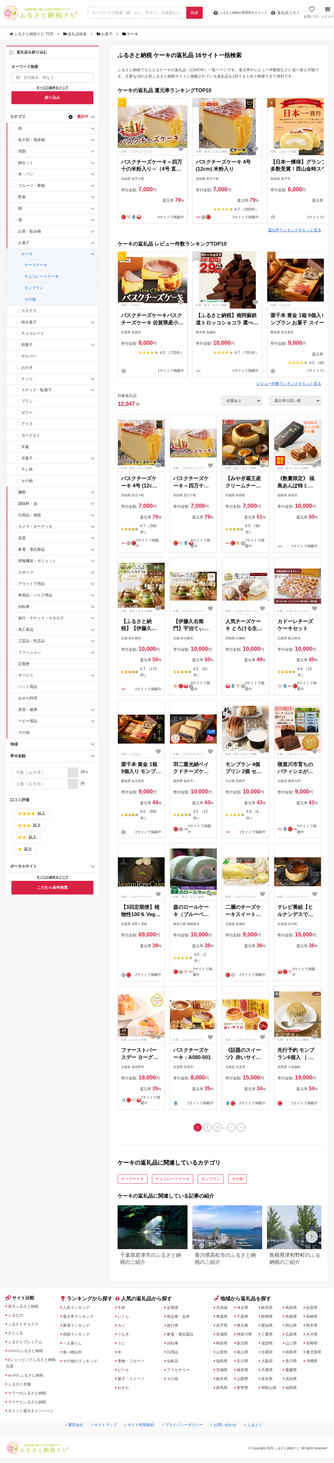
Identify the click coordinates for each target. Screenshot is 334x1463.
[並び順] (295, 400)
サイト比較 (22, 1300)
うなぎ (125, 1336)
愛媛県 (293, 1371)
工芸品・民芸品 (31, 641)
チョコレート (32, 333)
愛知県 (269, 1327)
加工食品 (25, 629)
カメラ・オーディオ (35, 526)
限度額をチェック (234, 13)
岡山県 (293, 1327)
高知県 (293, 1380)
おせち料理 (27, 698)
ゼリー (27, 412)
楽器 (22, 538)
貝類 (22, 151)
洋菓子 (27, 458)
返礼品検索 (75, 34)
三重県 (269, 1336)
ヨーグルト (30, 435)
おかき (27, 367)
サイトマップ (96, 1437)
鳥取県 (293, 1309)
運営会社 (62, 1437)
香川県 (293, 1362)
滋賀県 (269, 1345)
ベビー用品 (27, 721)
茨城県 (223, 1371)
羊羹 (25, 447)
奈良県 (269, 1380)
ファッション (29, 652)
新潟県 (243, 1345)
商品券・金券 (180, 1318)
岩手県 (223, 1327)
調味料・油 (27, 503)
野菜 (22, 197)
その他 (30, 299)
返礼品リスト (284, 12)
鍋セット (25, 162)
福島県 (223, 1362)
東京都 (243, 1327)
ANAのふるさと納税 (29, 1353)
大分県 (314, 1336)
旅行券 (174, 1327)
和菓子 (27, 345)
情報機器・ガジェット (37, 561)
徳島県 (293, 1353)
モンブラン (34, 288)
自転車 (24, 606)
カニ (122, 1327)
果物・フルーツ (133, 1362)
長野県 (243, 1389)
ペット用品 (27, 686)
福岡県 (293, 1389)
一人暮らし (74, 1345)
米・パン (25, 174)
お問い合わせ (231, 1437)
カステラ (29, 311)
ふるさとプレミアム (29, 1345)
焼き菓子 (29, 322)
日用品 (174, 1353)
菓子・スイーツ (133, 1380)
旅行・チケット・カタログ (41, 618)
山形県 (223, 1353)
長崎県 (314, 1318)
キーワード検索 (24, 67)
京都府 (269, 1353)
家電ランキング (78, 1327)
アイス (27, 424)
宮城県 (223, 1336)
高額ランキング (78, 1336)
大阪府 (269, 1362)
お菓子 (105, 34)
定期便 (24, 664)
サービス (25, 675)
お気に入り (311, 15)
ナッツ (27, 379)
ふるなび (17, 1318)
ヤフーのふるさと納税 (31, 1396)
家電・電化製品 (31, 549)
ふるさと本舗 (22, 1387)
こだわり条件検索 (52, 887)
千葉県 (243, 1318)
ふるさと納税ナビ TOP (32, 34)
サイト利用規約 (136, 1437)
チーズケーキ (35, 265)
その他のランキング (83, 1362)
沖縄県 (314, 1362)
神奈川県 (246, 1336)
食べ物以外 (74, 1353)
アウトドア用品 (31, 584)
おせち (125, 1389)
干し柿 (27, 469)
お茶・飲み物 (29, 231)
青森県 (223, 1318)
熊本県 (314, 1327)
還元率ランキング (81, 1318)
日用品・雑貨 (29, 515)
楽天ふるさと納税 (26, 1309)
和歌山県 (271, 1389)
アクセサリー (180, 1371)
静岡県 (269, 1318)
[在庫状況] (241, 400)
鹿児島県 (316, 1353)
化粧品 (174, 1362)
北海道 (223, 1309)
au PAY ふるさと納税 (29, 1378)
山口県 (293, 1345)
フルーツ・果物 (31, 185)
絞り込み (52, 97)
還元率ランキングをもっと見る (294, 230)
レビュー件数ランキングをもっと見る (288, 383)
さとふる (17, 1336)
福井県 (243, 1371)
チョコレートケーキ (41, 276)
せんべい (29, 356)
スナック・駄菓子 (36, 390)
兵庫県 (269, 1371)
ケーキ (27, 254)
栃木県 (223, 1380)
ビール (125, 1371)
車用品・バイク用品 (35, 595)
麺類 (22, 492)
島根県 (293, 1318)
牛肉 (122, 1309)
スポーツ (25, 572)
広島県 (293, 1336)
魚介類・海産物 (31, 140)
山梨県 (243, 1380)
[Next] (233, 1128)
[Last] (245, 1128)
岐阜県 (269, 1309)
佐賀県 (314, 1309)
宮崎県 (314, 1345)
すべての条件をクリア (52, 87)
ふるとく (264, 1437)
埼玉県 (243, 1309)
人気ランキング (78, 1309)
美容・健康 (27, 709)
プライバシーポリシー (185, 1437)
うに (122, 1345)
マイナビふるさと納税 (31, 1405)
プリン (27, 401)
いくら (125, 1318)
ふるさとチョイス (26, 1327)
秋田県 (223, 1345)
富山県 (243, 1353)
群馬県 (223, 1389)
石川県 (243, 1362)
